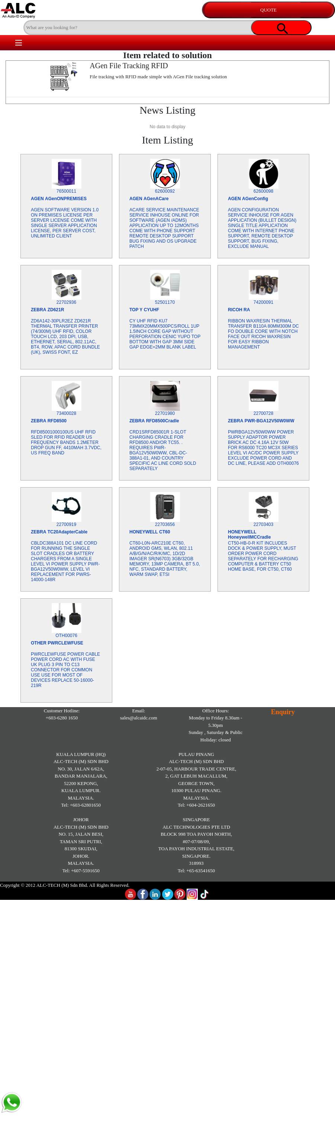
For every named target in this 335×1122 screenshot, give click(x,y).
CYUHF (151, 309)
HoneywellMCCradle (249, 537)
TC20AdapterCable (67, 532)
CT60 (164, 532)
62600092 (165, 191)
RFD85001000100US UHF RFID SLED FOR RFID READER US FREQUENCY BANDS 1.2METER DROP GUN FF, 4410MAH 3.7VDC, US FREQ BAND (66, 442)
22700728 (263, 413)
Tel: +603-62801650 (81, 805)
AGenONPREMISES (66, 198)
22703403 (263, 524)
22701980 (165, 413)
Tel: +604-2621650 (196, 805)
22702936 (66, 302)
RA (247, 309)
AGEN (37, 198)
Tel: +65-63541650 (196, 870)
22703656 (165, 524)
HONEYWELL (143, 532)
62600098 (263, 191)
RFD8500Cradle (162, 420)
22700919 (66, 524)
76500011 (66, 191)
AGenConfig (255, 198)
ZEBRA (38, 309)
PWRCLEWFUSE (65, 643)
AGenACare (156, 198)
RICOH (235, 309)
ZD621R (56, 309)
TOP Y (135, 309)
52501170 (165, 302)
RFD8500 (57, 420)
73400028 (66, 413)
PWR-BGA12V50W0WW (269, 420)
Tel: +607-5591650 (81, 870)
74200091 (263, 302)
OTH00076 (66, 635)
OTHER (38, 643)
